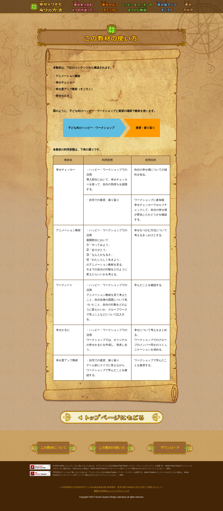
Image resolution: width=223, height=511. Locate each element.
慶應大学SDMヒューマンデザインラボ (111, 491)
